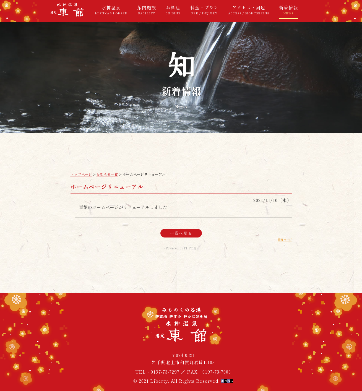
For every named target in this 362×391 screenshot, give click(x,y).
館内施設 (146, 9)
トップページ (81, 177)
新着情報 (288, 9)
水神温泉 (111, 9)
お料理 (173, 9)
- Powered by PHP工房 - (181, 251)
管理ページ (285, 243)
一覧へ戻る (181, 236)
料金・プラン (204, 9)
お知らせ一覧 (107, 177)
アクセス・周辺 (248, 9)
